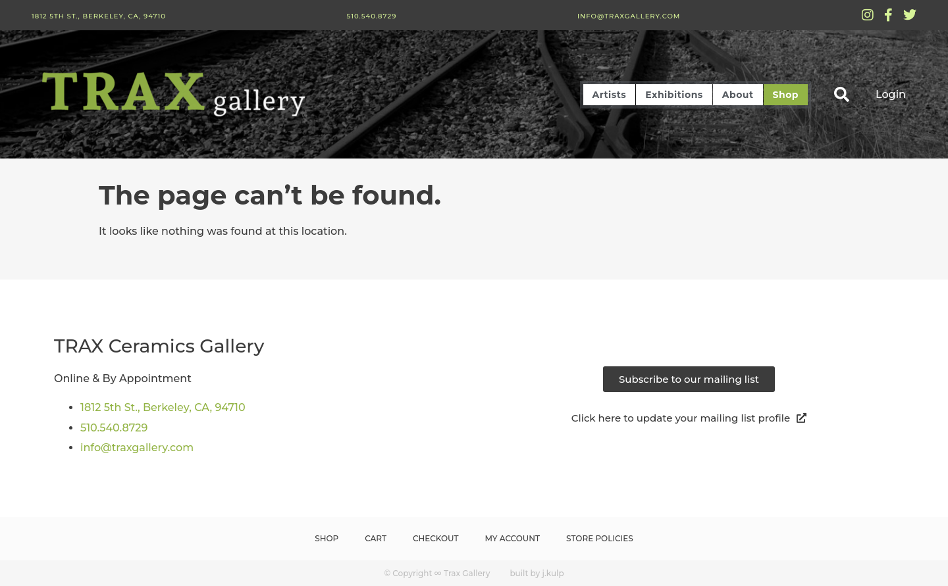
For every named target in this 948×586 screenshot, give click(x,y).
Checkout (436, 538)
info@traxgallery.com (628, 16)
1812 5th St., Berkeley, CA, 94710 (99, 16)
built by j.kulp (537, 573)
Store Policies (599, 538)
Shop (786, 95)
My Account (512, 538)
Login (891, 94)
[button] (842, 94)
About (738, 95)
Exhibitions (673, 95)
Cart (375, 538)
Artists (609, 95)
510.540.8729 (371, 16)
